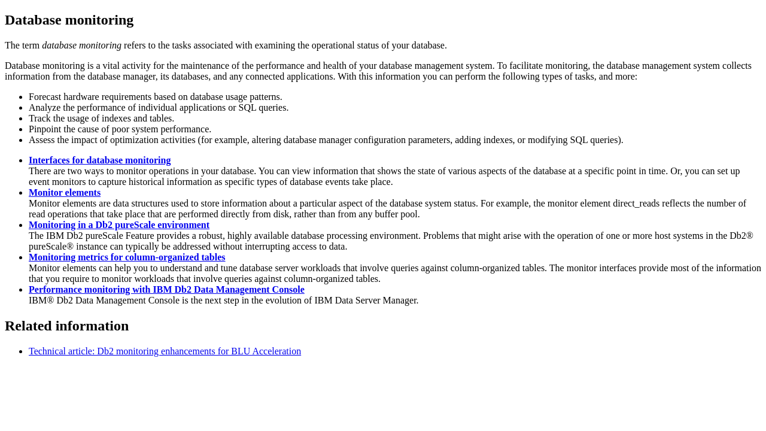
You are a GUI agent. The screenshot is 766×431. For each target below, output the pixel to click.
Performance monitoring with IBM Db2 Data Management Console (167, 289)
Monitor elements (65, 192)
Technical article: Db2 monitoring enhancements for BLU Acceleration (165, 351)
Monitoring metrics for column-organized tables (127, 257)
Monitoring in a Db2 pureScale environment (119, 225)
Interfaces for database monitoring (100, 160)
